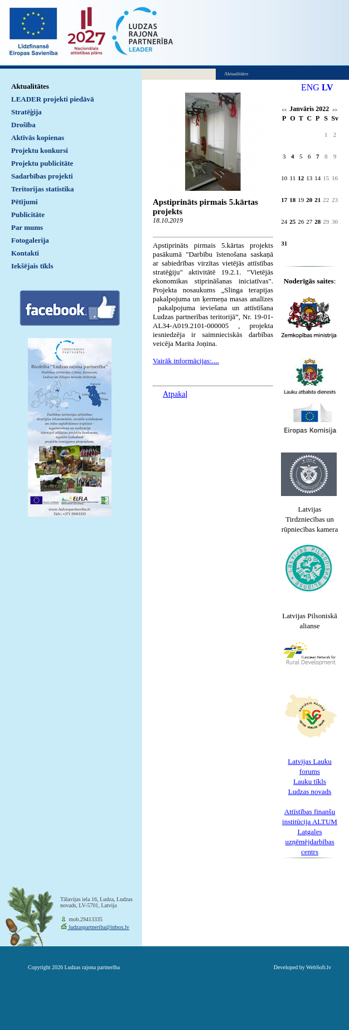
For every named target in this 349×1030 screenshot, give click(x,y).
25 (292, 221)
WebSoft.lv (318, 967)
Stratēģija (26, 112)
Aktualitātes (30, 86)
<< (284, 110)
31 (284, 243)
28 (317, 221)
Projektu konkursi (39, 150)
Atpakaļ (175, 394)
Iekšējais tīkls (32, 266)
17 (284, 199)
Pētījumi (24, 202)
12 (301, 178)
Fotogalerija (30, 240)
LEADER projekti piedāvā (52, 99)
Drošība (23, 125)
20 (309, 199)
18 (292, 199)
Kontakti (25, 253)
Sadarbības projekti (42, 176)
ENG (310, 87)
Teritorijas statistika (42, 189)
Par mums (27, 227)
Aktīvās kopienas (37, 137)
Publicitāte (28, 214)
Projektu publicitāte (42, 163)
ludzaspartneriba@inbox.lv (98, 927)
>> (334, 110)
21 (317, 199)
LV (327, 87)
